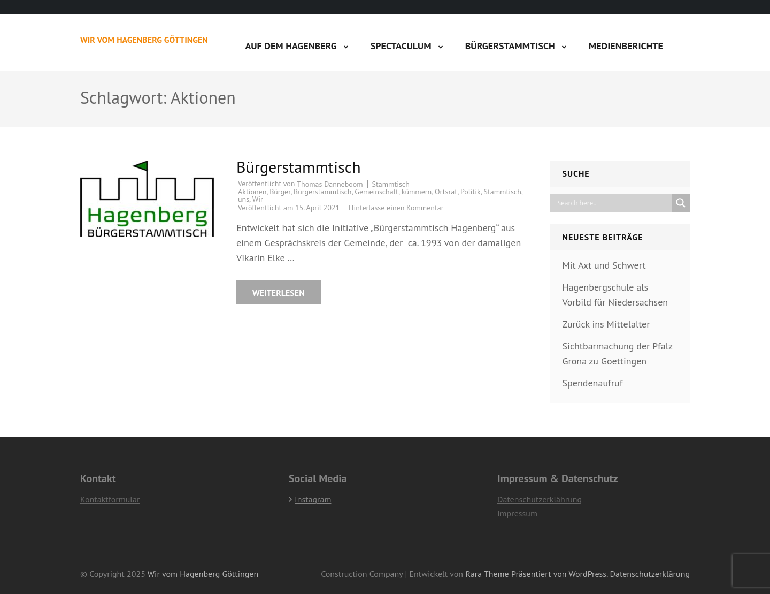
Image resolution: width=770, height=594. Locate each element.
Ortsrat (446, 191)
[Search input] (613, 203)
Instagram (313, 499)
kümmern (417, 191)
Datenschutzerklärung (650, 573)
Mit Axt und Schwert (604, 265)
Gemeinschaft (376, 191)
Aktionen (252, 191)
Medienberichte (626, 46)
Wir (257, 199)
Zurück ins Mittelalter (606, 324)
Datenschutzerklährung (539, 499)
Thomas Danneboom (330, 184)
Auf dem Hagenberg (290, 46)
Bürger (280, 191)
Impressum (517, 513)
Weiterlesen (278, 292)
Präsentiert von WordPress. (559, 573)
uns (243, 199)
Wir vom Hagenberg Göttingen (144, 39)
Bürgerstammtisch (510, 46)
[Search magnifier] (681, 203)
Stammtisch (391, 184)
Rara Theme (487, 573)
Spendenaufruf (593, 383)
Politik (470, 191)
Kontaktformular (110, 499)
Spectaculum (401, 46)
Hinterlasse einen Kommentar (396, 207)
